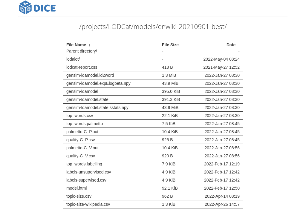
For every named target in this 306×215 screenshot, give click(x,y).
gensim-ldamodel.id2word (90, 75)
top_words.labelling (84, 164)
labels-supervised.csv (86, 180)
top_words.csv (79, 115)
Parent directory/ (81, 51)
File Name (76, 44)
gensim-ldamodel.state (87, 99)
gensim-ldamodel (82, 91)
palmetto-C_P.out (82, 131)
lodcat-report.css (81, 67)
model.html (76, 188)
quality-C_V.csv (80, 155)
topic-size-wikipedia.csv (88, 204)
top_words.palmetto (84, 123)
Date (231, 44)
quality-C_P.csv (80, 139)
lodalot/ (73, 59)
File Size (170, 44)
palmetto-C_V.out (82, 147)
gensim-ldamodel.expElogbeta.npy (98, 83)
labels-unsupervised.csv (88, 172)
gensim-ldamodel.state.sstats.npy (97, 107)
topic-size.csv (78, 196)
